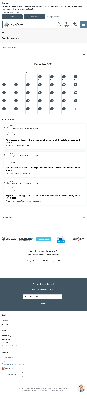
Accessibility (6, 339)
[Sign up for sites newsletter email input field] (42, 296)
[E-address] (6, 368)
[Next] (82, 239)
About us (5, 324)
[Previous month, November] (4, 64)
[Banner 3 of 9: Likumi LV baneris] (43, 239)
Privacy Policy (6, 336)
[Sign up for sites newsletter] (42, 304)
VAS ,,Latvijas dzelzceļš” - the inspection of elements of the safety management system (43, 168)
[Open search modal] (59, 24)
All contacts (12, 375)
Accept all (34, 17)
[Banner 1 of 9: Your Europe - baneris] (9, 239)
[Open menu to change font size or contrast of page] (74, 24)
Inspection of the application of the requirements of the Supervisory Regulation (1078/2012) (43, 196)
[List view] (84, 54)
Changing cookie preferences (12, 346)
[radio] (30, 260)
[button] (43, 78)
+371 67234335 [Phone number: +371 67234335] (9, 358)
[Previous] (4, 239)
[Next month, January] (82, 64)
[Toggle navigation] (83, 24)
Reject (12, 17)
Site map (5, 343)
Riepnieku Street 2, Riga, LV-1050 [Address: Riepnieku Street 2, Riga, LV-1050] (16, 364)
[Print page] (43, 218)
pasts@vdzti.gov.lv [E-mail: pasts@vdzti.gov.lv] (10, 361)
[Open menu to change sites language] (66, 24)
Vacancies (5, 321)
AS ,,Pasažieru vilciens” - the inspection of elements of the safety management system (43, 141)
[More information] (12, 368)
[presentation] (18, 270)
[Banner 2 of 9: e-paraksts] (26, 239)
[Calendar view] (80, 54)
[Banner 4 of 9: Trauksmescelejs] (61, 239)
